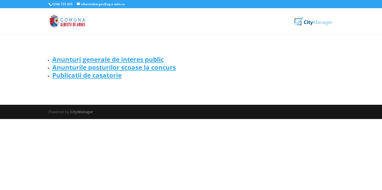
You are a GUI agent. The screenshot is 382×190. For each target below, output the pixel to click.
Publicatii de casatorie (87, 75)
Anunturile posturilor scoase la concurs (114, 67)
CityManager (81, 111)
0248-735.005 (62, 4)
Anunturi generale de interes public (108, 59)
